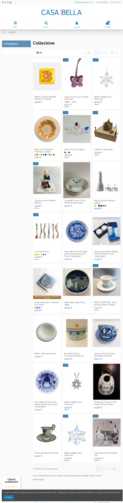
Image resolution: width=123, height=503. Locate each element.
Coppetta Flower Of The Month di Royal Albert (74, 202)
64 (112, 53)
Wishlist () (116, 2)
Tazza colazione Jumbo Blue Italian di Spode (104, 354)
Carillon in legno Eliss (103, 149)
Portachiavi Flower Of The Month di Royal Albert (105, 403)
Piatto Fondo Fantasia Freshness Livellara (43, 150)
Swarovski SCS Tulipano (74, 149)
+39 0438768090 (102, 2)
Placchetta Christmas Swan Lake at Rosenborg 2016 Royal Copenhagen (75, 253)
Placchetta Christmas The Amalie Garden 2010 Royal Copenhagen (46, 404)
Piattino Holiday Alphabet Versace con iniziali (45, 98)
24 (89, 53)
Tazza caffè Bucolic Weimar (46, 453)
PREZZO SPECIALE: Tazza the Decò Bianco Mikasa (105, 303)
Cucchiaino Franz (41, 251)
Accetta (9, 497)
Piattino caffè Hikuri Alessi (45, 353)
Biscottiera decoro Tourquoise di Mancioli (74, 354)
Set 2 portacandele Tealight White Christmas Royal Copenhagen (106, 253)
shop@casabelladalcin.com (84, 2)
